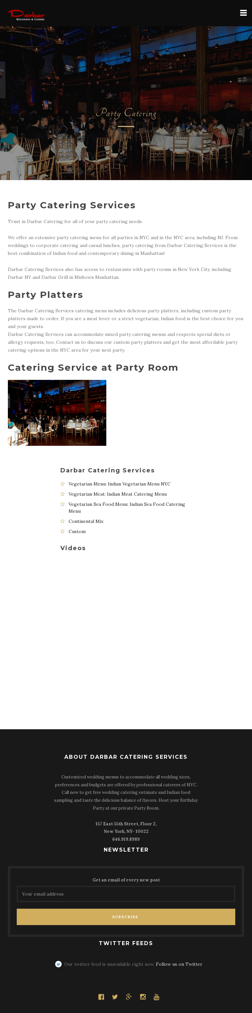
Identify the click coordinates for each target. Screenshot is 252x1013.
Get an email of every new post (126, 880)
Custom (77, 531)
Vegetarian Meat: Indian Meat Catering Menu (118, 494)
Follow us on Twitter (179, 964)
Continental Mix (86, 521)
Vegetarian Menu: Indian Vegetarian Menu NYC (120, 484)
